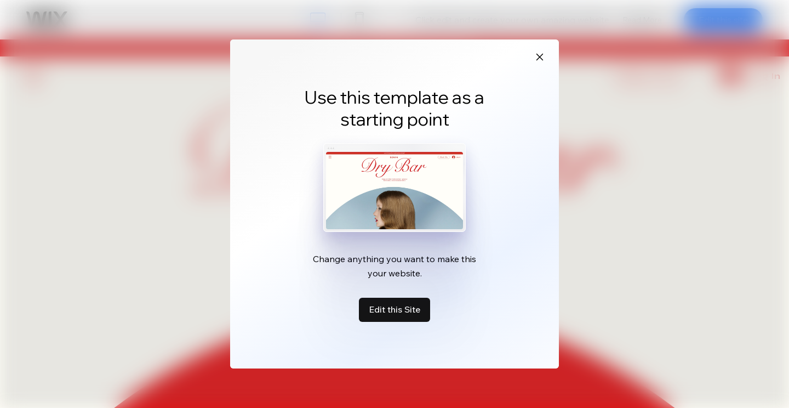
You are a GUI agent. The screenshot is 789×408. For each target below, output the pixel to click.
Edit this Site (394, 309)
